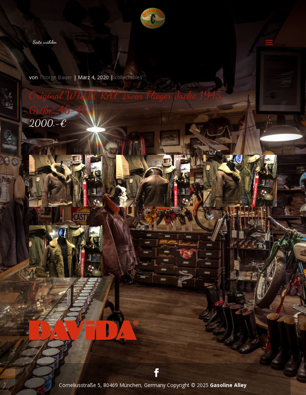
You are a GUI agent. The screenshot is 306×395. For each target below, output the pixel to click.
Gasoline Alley (228, 385)
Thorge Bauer (55, 77)
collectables (128, 77)
